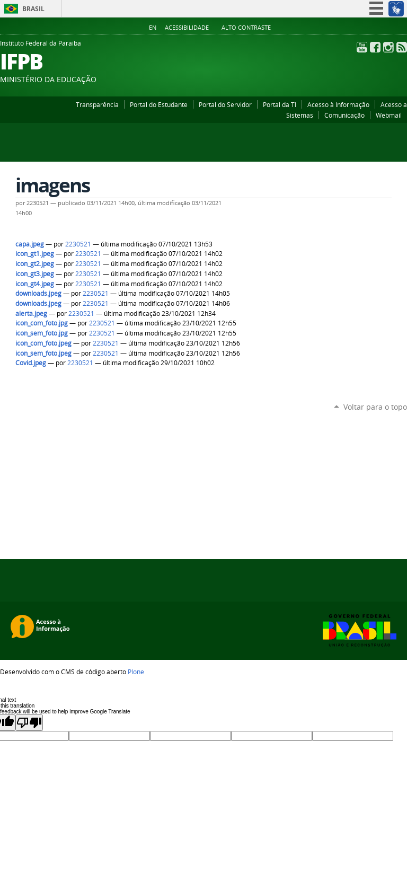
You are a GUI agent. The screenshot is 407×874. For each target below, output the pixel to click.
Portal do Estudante (159, 104)
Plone (136, 671)
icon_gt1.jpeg (34, 253)
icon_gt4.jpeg (34, 283)
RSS (401, 47)
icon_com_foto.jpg (41, 323)
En (152, 27)
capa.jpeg (29, 244)
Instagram (388, 47)
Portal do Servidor (225, 104)
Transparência (97, 104)
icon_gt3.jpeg (34, 273)
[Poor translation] (29, 722)
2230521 (78, 244)
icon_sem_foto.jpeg (43, 353)
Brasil (33, 8)
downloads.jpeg (38, 293)
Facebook (375, 47)
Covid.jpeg (30, 362)
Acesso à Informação (338, 104)
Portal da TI (279, 104)
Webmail (389, 115)
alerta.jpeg (31, 313)
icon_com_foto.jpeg (43, 343)
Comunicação (344, 115)
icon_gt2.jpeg (34, 263)
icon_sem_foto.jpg (41, 333)
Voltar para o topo (375, 407)
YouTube (362, 47)
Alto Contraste (246, 27)
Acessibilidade (187, 27)
